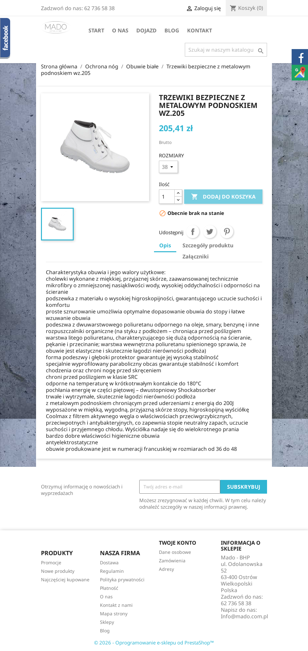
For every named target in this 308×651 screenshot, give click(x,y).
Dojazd (146, 30)
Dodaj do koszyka (223, 197)
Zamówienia (172, 560)
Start (96, 30)
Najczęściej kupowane (65, 579)
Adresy (166, 569)
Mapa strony (113, 613)
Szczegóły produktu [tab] (208, 245)
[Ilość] (167, 196)
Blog (171, 30)
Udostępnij (192, 231)
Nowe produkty (57, 571)
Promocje (51, 562)
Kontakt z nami (116, 605)
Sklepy (107, 622)
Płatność (109, 588)
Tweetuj (209, 231)
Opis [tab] (165, 245)
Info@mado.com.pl (244, 616)
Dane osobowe (175, 552)
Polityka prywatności (122, 579)
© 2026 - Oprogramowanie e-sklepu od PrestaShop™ (154, 642)
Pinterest (226, 231)
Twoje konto (177, 542)
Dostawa (109, 562)
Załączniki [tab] (196, 256)
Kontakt (199, 30)
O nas (120, 30)
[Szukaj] (226, 50)
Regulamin (112, 571)
